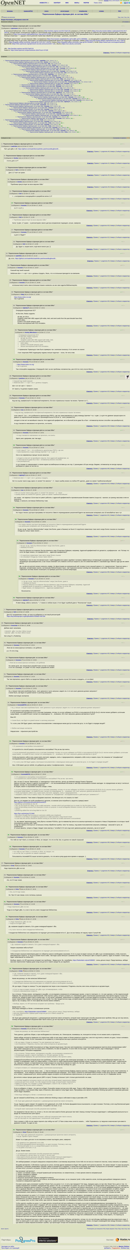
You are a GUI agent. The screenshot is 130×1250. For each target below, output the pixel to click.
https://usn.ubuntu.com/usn (71, 44)
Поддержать (116, 1248)
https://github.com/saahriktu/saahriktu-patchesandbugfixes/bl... (38, 149)
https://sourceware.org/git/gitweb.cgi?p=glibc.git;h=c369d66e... (67, 39)
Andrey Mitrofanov (74, 82)
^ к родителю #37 (104, 882)
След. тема (127, 1228)
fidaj (61, 79)
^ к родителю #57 (104, 593)
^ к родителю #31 (104, 698)
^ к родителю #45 (104, 859)
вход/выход (83, 11)
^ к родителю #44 (104, 897)
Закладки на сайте (7, 1246)
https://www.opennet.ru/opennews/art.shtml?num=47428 (29, 50)
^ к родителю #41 (104, 515)
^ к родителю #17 (104, 249)
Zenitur (46, 62)
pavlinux (58, 85)
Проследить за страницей (10, 1248)
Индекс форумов (110, 1228)
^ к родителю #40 (104, 441)
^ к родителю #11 (104, 210)
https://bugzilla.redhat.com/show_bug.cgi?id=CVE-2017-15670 (29, 42)
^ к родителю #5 (104, 175)
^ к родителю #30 (104, 670)
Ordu (41, 120)
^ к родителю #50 (104, 536)
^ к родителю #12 (104, 237)
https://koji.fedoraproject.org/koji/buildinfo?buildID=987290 (26, 616)
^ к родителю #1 (104, 163)
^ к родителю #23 (104, 287)
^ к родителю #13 (104, 276)
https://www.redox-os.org (22, 297)
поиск (46, 11)
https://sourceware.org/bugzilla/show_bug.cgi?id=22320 (32, 34)
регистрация (116, 0)
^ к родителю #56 (104, 572)
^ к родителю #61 (104, 830)
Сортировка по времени (119, 138)
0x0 (49, 63)
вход (110, 0)
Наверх (112, 151)
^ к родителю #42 (104, 767)
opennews (14, 28)
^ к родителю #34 (104, 355)
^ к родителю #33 (104, 325)
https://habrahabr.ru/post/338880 (83, 960)
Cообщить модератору (123, 52)
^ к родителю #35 (104, 503)
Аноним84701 (56, 112)
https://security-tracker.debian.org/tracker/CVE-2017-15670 (105, 40)
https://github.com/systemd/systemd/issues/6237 (30, 802)
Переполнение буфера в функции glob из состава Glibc (22, 60)
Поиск (96, 3)
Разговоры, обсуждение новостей (17, 19)
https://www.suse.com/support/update (111, 42)
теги (100, 3)
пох (61, 88)
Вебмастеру (125, 1248)
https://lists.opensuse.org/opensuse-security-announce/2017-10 (33, 44)
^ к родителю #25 (104, 653)
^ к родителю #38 (104, 737)
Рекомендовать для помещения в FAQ (96, 1228)
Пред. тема (121, 1228)
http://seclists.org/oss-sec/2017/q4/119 (57, 31)
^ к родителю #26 (104, 301)
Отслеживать (126, 21)
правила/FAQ (28, 11)
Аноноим (43, 104)
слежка (101, 11)
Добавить (107, 1248)
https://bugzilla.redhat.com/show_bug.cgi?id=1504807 (75, 42)
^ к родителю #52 (104, 964)
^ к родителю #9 (104, 187)
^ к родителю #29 (104, 426)
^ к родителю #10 (104, 198)
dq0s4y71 (67, 80)
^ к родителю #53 (104, 1022)
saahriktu (43, 60)
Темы (116, 1228)
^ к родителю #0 (104, 151)
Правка (112, 52)
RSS (119, 11)
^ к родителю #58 (104, 1225)
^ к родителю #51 (104, 935)
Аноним (62, 68)
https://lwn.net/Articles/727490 (24, 813)
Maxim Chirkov (124, 1246)
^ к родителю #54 (104, 1125)
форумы (10, 11)
